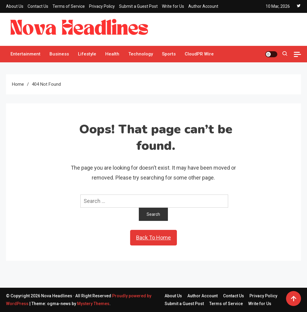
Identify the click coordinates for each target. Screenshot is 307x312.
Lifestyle (87, 54)
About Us (14, 6)
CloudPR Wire (199, 54)
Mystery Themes (93, 303)
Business (59, 54)
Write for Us (173, 6)
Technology (140, 54)
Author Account (203, 6)
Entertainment (25, 54)
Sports (169, 54)
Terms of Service (68, 6)
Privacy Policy (102, 6)
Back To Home (153, 237)
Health (112, 54)
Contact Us (38, 6)
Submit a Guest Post (138, 6)
